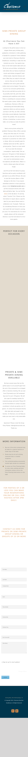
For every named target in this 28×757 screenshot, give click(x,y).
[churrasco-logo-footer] (14, 690)
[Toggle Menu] (24, 6)
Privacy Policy (23, 671)
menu (5, 193)
